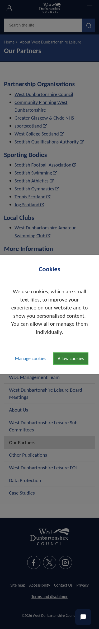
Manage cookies (30, 358)
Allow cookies (71, 358)
